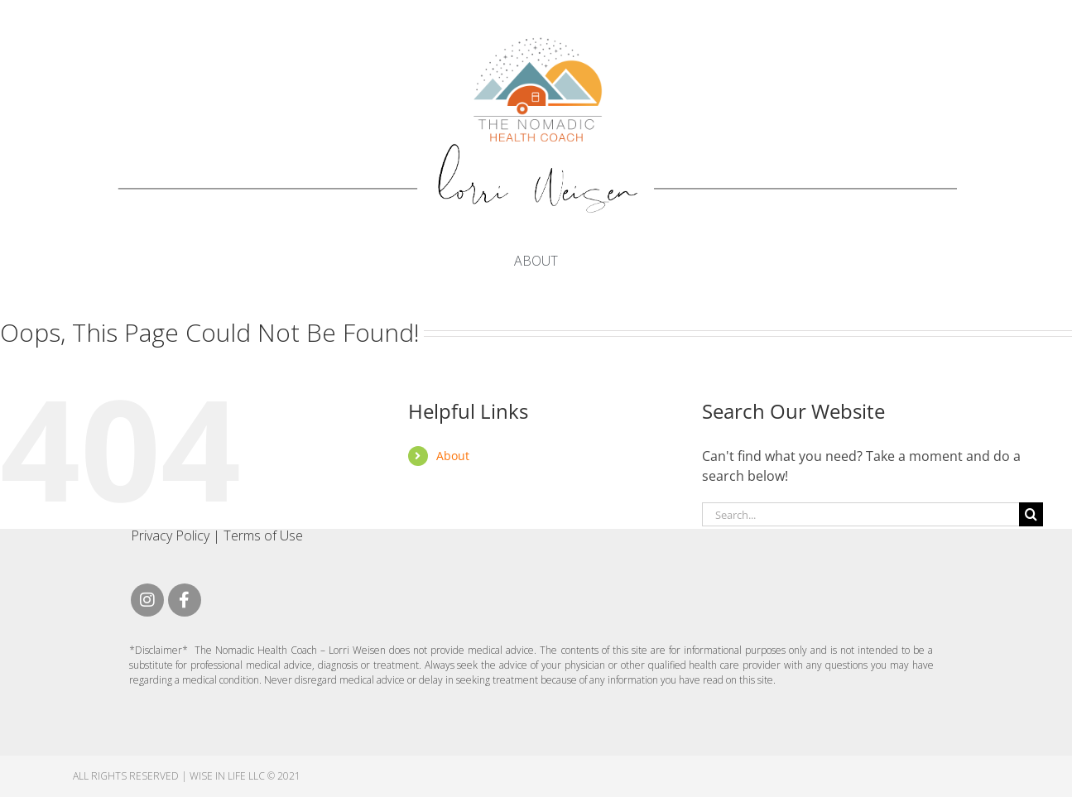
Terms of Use (263, 535)
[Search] (1031, 514)
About (536, 261)
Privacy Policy (170, 535)
